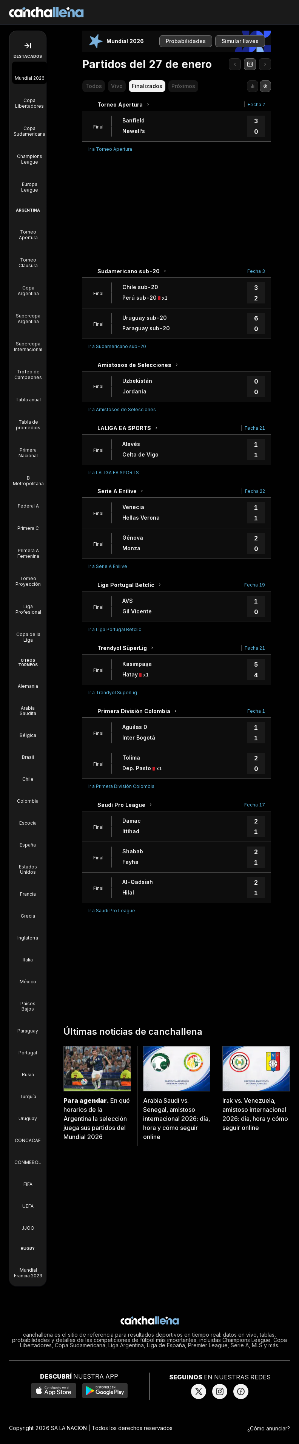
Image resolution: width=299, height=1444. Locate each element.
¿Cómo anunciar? (268, 1428)
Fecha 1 (256, 711)
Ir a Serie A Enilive (107, 566)
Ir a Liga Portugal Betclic (114, 629)
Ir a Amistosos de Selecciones (122, 409)
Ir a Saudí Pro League (111, 910)
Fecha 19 (254, 585)
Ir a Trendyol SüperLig (112, 692)
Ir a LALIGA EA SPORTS (113, 472)
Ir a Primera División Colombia (121, 786)
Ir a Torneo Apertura (110, 149)
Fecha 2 (256, 104)
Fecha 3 (256, 271)
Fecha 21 (255, 428)
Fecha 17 (254, 805)
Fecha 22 (255, 491)
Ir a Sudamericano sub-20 (117, 346)
